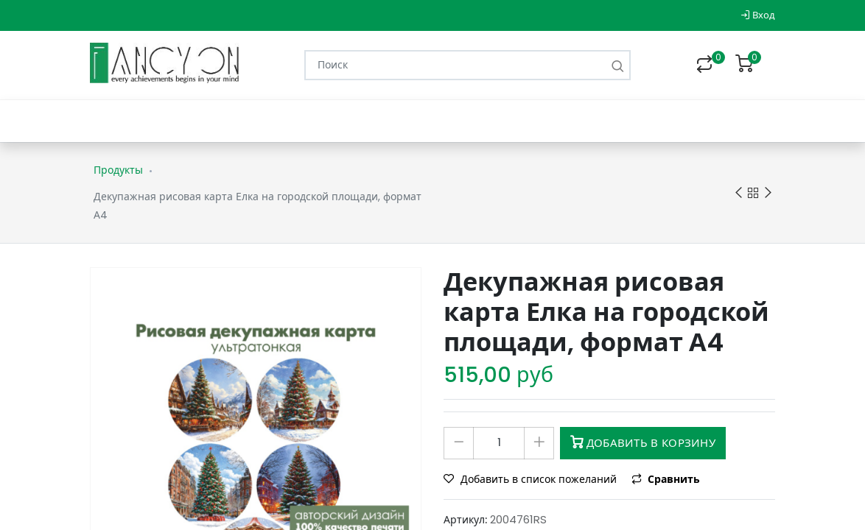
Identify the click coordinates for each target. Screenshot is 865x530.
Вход (757, 15)
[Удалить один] (459, 443)
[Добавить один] (539, 443)
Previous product (738, 193)
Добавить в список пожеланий (532, 479)
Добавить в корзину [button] (642, 443)
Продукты (118, 170)
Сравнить (665, 479)
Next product (768, 193)
